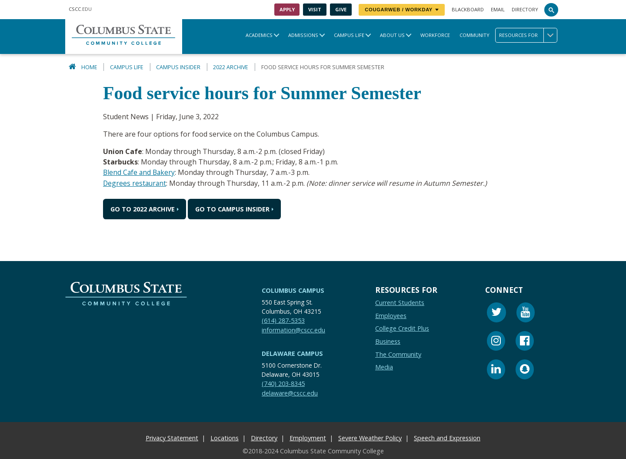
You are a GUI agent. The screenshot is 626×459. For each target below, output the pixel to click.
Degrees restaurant (135, 183)
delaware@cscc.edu (290, 393)
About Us (392, 35)
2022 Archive (230, 67)
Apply (287, 9)
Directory (525, 9)
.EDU (80, 9)
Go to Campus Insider (232, 208)
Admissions (303, 35)
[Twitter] (496, 313)
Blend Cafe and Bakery (140, 172)
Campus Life (349, 35)
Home (89, 67)
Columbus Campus (293, 290)
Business (387, 341)
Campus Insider (178, 67)
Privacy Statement (172, 437)
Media (384, 366)
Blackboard (468, 9)
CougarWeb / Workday (402, 9)
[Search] (551, 9)
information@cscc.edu (293, 329)
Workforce (435, 35)
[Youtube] (525, 313)
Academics (259, 35)
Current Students (399, 302)
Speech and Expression (447, 437)
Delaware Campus (292, 353)
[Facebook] (525, 342)
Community (474, 35)
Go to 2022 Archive (142, 208)
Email (498, 9)
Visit (314, 9)
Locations (224, 437)
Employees (390, 315)
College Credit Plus (402, 328)
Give (340, 9)
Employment (308, 437)
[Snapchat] (525, 370)
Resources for (528, 35)
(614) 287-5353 (283, 320)
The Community (398, 354)
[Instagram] (496, 342)
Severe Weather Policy (370, 437)
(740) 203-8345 (283, 383)
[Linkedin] (496, 370)
